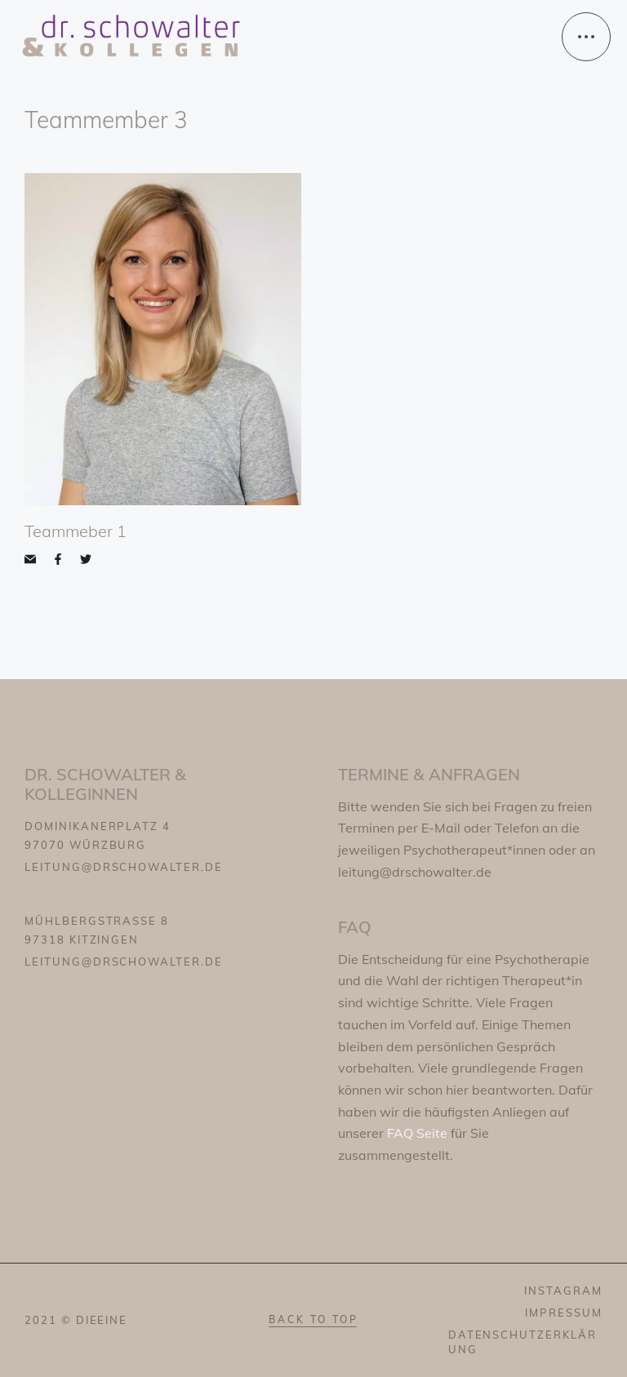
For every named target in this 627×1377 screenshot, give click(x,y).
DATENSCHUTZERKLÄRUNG (522, 1341)
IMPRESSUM (564, 1312)
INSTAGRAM (563, 1290)
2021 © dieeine (75, 1319)
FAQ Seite (419, 1133)
